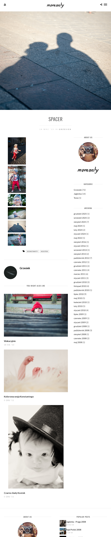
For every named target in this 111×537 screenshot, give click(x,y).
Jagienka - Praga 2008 (76, 521)
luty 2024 (78, 230)
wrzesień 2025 (80, 218)
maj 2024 (78, 226)
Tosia (76, 198)
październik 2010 (81, 290)
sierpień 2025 (80, 222)
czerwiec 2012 (80, 262)
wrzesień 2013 (80, 250)
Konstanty (32, 251)
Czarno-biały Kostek (14, 493)
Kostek (44, 251)
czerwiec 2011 (80, 270)
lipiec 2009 (79, 314)
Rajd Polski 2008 (73, 529)
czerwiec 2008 (80, 338)
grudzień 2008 (80, 326)
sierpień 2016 (80, 242)
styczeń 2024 (80, 234)
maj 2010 (78, 298)
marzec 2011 (79, 274)
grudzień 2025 (80, 213)
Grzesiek (65, 129)
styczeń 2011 (80, 278)
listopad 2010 (80, 286)
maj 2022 (78, 238)
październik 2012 (81, 258)
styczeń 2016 (80, 246)
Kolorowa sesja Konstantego (19, 396)
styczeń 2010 (80, 310)
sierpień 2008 (80, 334)
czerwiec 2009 (80, 318)
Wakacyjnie (10, 341)
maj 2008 (78, 342)
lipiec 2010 (79, 294)
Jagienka (78, 193)
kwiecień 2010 (80, 302)
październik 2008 (81, 330)
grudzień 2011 (80, 266)
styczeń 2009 (80, 322)
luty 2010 (78, 306)
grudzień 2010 (80, 282)
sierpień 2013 (80, 254)
